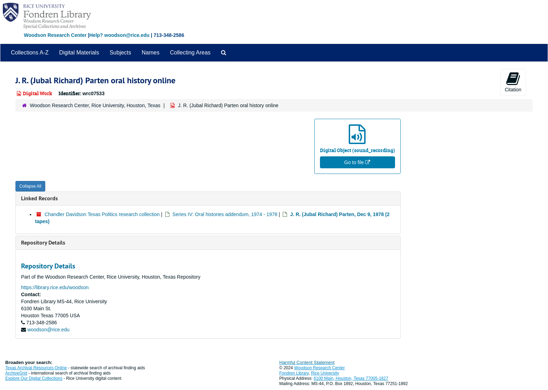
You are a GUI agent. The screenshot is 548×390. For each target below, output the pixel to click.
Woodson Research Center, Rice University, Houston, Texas (95, 105)
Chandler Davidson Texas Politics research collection (102, 214)
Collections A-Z (30, 53)
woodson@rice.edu (48, 329)
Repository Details (43, 242)
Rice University (325, 373)
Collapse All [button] (30, 186)
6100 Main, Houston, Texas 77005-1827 (351, 378)
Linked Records (39, 198)
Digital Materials (79, 53)
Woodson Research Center (55, 35)
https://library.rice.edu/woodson (55, 287)
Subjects (120, 53)
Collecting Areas (190, 53)
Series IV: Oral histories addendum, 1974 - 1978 (225, 214)
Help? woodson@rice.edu (119, 35)
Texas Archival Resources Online (36, 367)
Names (151, 53)
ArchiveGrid (16, 373)
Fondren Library (294, 373)
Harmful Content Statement (307, 362)
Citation (513, 81)
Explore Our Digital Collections (33, 378)
